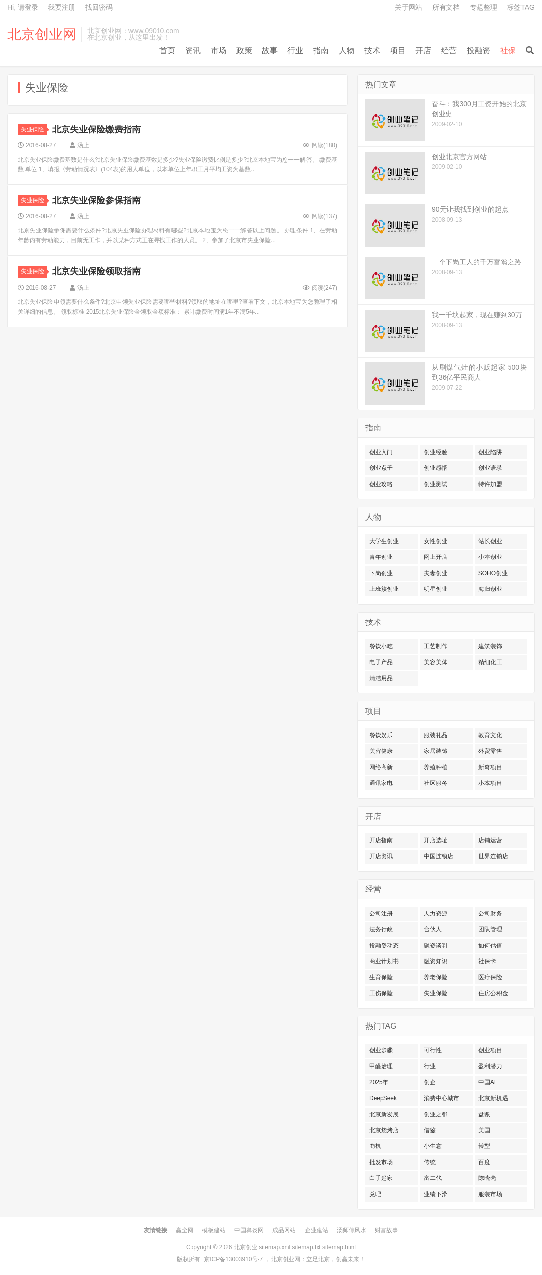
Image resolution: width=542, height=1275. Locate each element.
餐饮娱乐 (381, 735)
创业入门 (381, 452)
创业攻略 (381, 484)
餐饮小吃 (381, 646)
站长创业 (490, 541)
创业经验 (435, 452)
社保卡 (487, 961)
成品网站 (284, 1230)
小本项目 (490, 783)
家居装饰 (435, 751)
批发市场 (381, 1162)
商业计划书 (384, 961)
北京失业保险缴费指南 (96, 129)
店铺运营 (490, 840)
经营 (449, 50)
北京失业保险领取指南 (96, 271)
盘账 (484, 1114)
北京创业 (245, 1247)
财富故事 (386, 1230)
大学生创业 (384, 541)
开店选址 (435, 840)
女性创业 (435, 541)
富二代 (433, 1178)
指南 (321, 50)
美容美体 (435, 662)
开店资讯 (381, 856)
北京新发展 (384, 1114)
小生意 (433, 1146)
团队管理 (490, 929)
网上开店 (435, 557)
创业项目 (490, 1050)
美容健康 (381, 751)
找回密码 (99, 7)
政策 (244, 50)
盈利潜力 (490, 1066)
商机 (375, 1146)
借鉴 (430, 1130)
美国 (484, 1130)
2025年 (378, 1082)
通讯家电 (381, 783)
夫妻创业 (435, 573)
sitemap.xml (274, 1247)
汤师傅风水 (351, 1230)
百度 (484, 1162)
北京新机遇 (493, 1098)
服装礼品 (435, 735)
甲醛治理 (381, 1066)
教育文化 (490, 735)
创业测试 (435, 484)
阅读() (320, 145)
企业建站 (316, 1230)
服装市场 (490, 1194)
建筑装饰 (490, 646)
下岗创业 (381, 573)
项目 (398, 50)
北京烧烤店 (384, 1130)
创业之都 (435, 1114)
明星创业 (435, 589)
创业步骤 (381, 1050)
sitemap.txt (306, 1247)
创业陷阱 (490, 452)
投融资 (478, 50)
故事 (270, 50)
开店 (423, 50)
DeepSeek (383, 1098)
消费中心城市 (441, 1098)
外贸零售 (490, 751)
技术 (372, 50)
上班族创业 (384, 589)
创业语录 (490, 467)
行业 (295, 50)
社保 (508, 50)
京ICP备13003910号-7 (233, 1259)
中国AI (487, 1082)
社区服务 (435, 783)
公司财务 (490, 913)
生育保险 (381, 977)
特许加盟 (490, 484)
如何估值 (490, 945)
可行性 (433, 1050)
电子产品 (381, 662)
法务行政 (381, 929)
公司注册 (381, 913)
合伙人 (433, 929)
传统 (430, 1162)
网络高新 (381, 767)
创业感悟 (435, 467)
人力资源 (435, 913)
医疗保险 (490, 977)
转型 (484, 1146)
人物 (346, 50)
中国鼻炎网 (249, 1230)
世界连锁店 (493, 856)
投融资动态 (384, 945)
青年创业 (381, 557)
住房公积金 (493, 993)
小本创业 (490, 557)
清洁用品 (381, 678)
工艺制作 (435, 646)
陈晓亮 (487, 1178)
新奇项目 (490, 767)
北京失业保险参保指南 (96, 200)
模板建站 (213, 1230)
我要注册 (61, 7)
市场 (218, 50)
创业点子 (381, 467)
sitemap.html (339, 1247)
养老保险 (435, 977)
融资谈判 (435, 945)
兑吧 (375, 1194)
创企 (430, 1082)
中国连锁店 (438, 856)
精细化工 (490, 662)
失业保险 (34, 129)
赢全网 (184, 1230)
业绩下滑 (435, 1194)
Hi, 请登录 (22, 7)
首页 (167, 50)
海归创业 (490, 589)
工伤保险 (381, 993)
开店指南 (381, 840)
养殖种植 (435, 767)
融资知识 (435, 961)
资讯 (193, 50)
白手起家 (381, 1178)
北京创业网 (41, 34)
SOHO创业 (493, 573)
